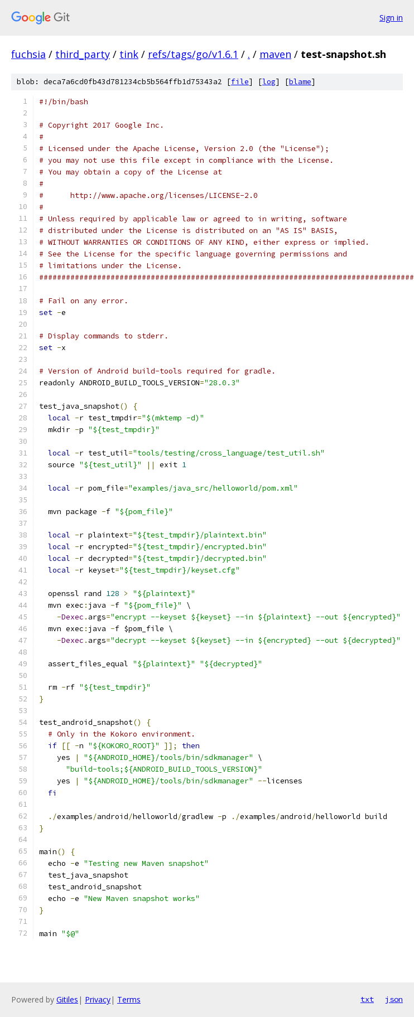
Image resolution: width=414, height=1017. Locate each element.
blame (300, 81)
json (394, 999)
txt (367, 999)
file (240, 81)
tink (128, 54)
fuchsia (28, 54)
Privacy (97, 999)
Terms (129, 999)
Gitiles (67, 999)
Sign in (391, 17)
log (269, 81)
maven (275, 54)
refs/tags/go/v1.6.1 (193, 54)
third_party (82, 54)
